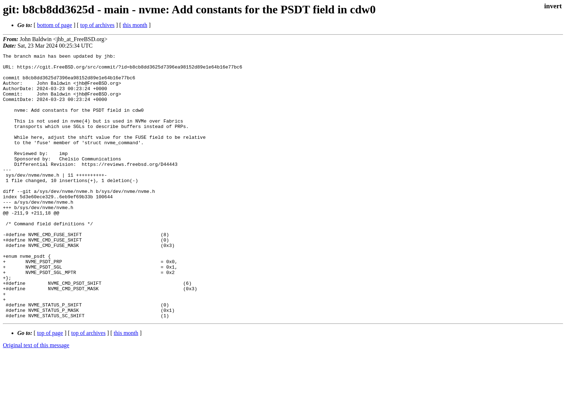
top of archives (97, 25)
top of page (50, 386)
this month (135, 25)
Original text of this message (36, 398)
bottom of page (54, 25)
